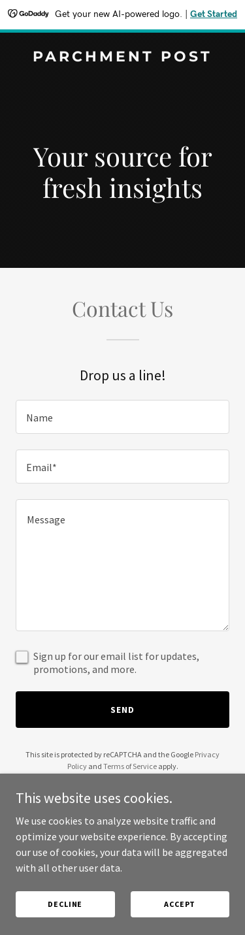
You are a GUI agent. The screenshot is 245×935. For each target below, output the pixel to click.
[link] (122, 57)
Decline (65, 904)
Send (122, 709)
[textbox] (122, 417)
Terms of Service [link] (130, 766)
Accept (179, 904)
